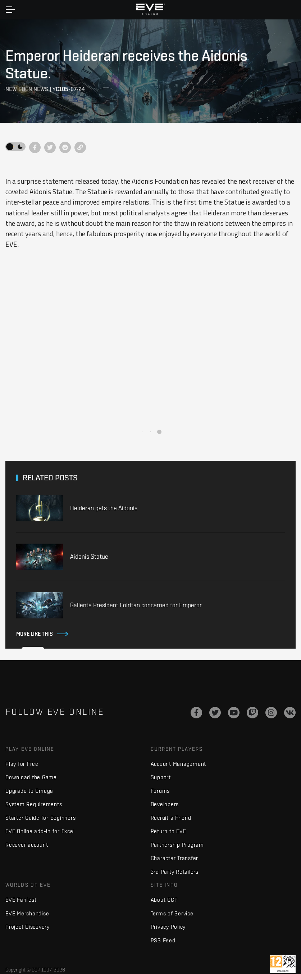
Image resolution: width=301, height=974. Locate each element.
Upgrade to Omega (29, 791)
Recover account (26, 845)
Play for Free (21, 764)
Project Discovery (27, 927)
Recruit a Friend (171, 818)
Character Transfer (175, 858)
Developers (165, 804)
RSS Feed (163, 940)
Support (161, 777)
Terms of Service (172, 913)
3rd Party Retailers (175, 872)
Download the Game (31, 777)
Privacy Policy (168, 927)
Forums (160, 791)
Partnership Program (177, 845)
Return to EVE (168, 831)
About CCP (164, 900)
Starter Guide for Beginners (40, 818)
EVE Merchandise (27, 913)
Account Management (178, 764)
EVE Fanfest (20, 900)
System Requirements (33, 804)
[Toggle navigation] (10, 10)
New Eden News (26, 89)
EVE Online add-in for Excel (39, 831)
